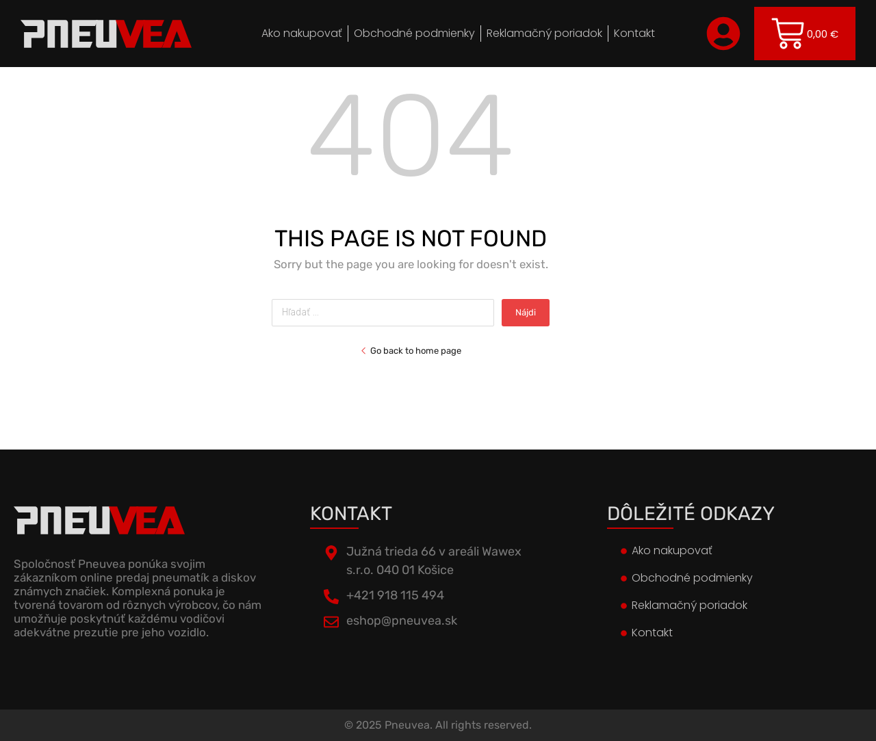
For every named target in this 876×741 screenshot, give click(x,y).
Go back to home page (410, 351)
